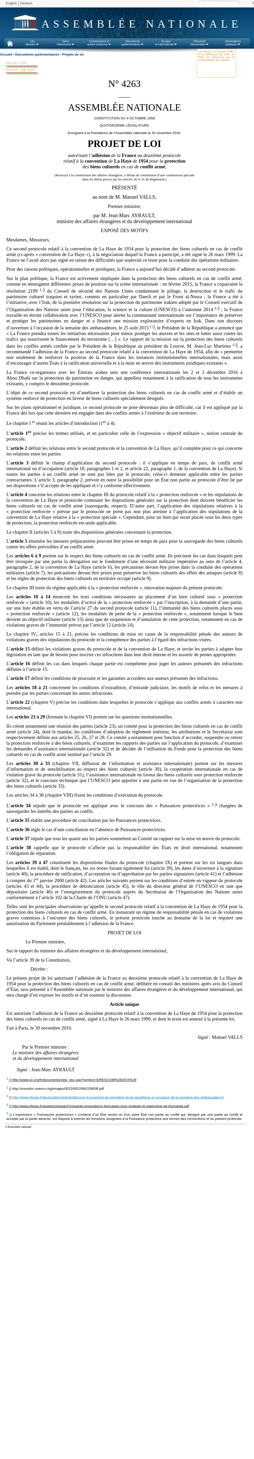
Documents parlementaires (37, 54)
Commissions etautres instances (99, 43)
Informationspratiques (233, 43)
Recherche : (203, 4)
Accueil (6, 54)
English (11, 3)
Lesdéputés (32, 43)
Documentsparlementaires (132, 43)
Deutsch (26, 3)
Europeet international (166, 43)
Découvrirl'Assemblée (199, 43)
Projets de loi (73, 54)
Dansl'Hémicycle (66, 43)
